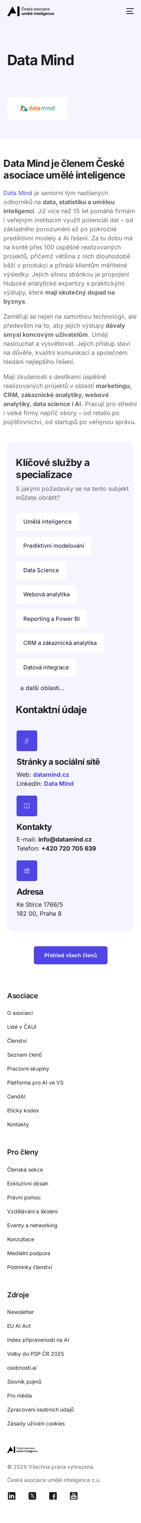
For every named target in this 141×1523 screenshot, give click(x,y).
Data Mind (17, 193)
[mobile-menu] (129, 11)
